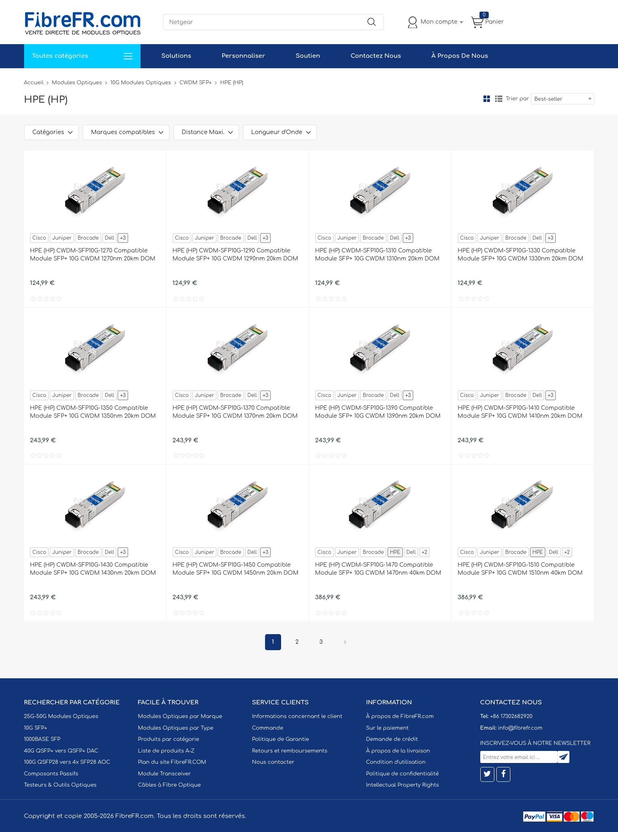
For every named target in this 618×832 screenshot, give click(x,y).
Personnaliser (243, 56)
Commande (268, 728)
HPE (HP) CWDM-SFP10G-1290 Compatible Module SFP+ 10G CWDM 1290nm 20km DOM (235, 255)
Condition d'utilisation (396, 762)
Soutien (308, 56)
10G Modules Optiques (140, 82)
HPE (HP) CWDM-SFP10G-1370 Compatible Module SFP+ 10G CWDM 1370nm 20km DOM (235, 412)
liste (498, 99)
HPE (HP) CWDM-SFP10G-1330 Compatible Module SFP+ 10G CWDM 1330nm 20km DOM (520, 255)
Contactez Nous (376, 56)
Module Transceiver (164, 774)
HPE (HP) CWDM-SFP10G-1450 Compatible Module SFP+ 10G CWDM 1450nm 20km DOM (236, 569)
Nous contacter (273, 762)
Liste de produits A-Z (166, 751)
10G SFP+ (35, 728)
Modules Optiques (77, 82)
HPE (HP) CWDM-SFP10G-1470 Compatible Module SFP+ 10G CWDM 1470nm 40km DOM (378, 569)
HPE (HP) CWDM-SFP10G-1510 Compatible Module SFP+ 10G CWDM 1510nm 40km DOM (520, 569)
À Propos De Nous (459, 56)
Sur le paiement (387, 728)
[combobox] (562, 98)
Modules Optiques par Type (176, 728)
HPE (395, 552)
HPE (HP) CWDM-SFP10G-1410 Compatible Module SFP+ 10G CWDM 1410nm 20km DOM (520, 412)
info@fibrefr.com (520, 728)
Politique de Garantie (280, 739)
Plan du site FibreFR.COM (172, 762)
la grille (486, 99)
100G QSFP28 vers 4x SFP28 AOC (67, 762)
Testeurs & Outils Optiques (60, 785)
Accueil (34, 82)
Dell (109, 238)
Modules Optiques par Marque (180, 716)
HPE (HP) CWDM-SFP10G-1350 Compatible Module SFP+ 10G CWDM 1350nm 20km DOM (93, 412)
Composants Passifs (51, 774)
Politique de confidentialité (402, 774)
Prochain (345, 642)
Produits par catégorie (169, 739)
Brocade (88, 238)
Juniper (61, 238)
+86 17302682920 (511, 716)
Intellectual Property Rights (402, 785)
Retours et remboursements (289, 751)
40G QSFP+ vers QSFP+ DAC (61, 751)
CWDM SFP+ (195, 82)
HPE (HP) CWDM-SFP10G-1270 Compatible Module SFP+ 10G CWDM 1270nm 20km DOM (92, 255)
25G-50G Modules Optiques (61, 716)
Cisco (39, 238)
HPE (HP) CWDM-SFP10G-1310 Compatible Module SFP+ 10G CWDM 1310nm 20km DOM (377, 255)
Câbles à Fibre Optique (169, 785)
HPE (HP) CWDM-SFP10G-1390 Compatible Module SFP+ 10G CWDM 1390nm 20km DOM (378, 412)
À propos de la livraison (398, 751)
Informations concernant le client (297, 716)
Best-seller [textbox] (548, 99)
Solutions (176, 56)
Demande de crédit (392, 739)
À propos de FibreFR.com (400, 716)
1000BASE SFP (42, 739)
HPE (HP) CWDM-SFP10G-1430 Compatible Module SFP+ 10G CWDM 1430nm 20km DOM (93, 569)
